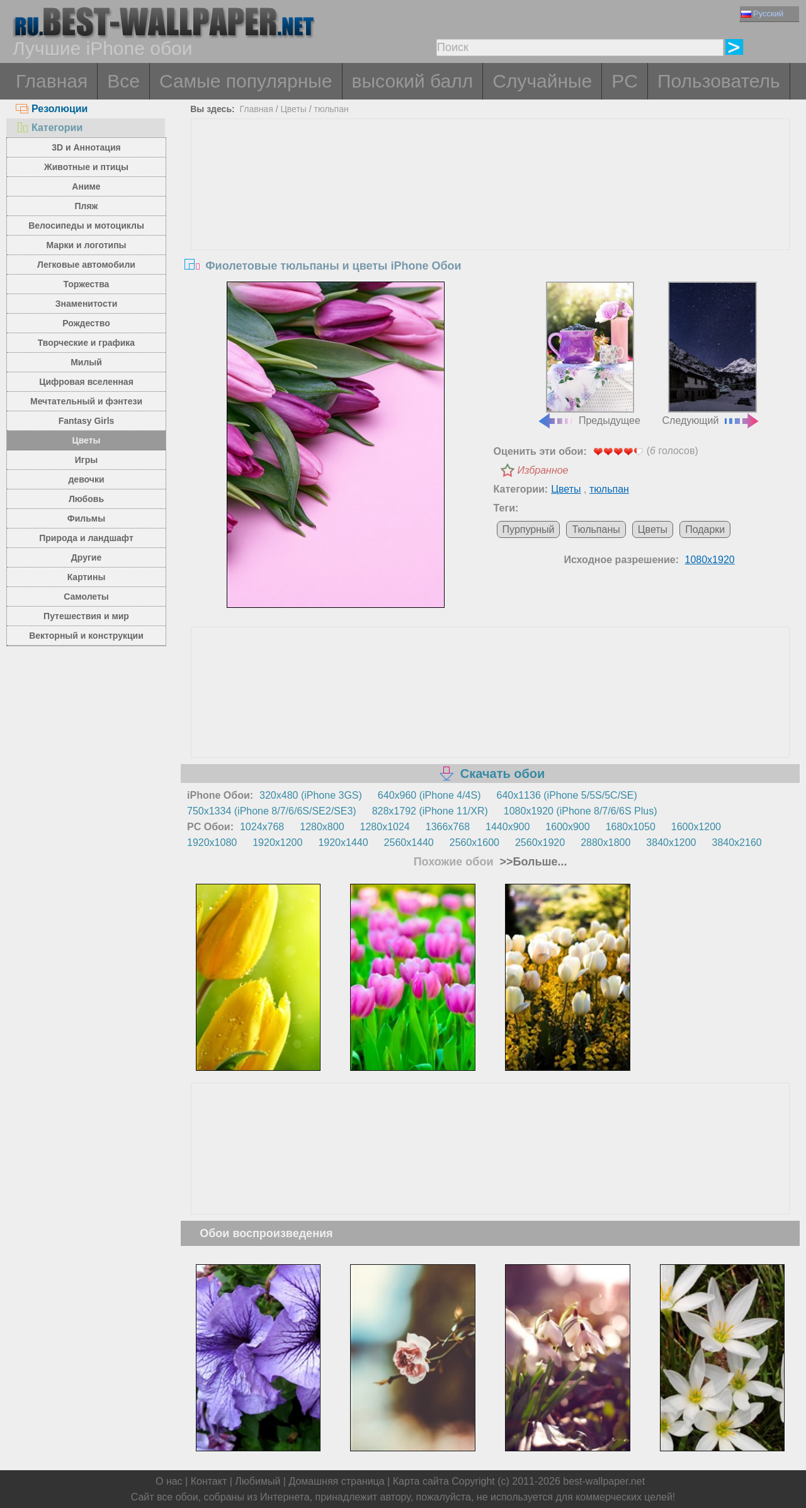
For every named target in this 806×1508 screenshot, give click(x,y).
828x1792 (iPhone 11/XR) (430, 811)
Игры (86, 460)
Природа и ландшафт (86, 538)
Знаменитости (86, 304)
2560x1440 (409, 842)
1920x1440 (343, 842)
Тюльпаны (596, 529)
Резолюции (52, 108)
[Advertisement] (490, 213)
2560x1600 (474, 842)
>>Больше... (532, 861)
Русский (762, 13)
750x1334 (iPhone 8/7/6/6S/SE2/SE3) (271, 811)
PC (624, 81)
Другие (86, 557)
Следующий (711, 354)
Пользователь (718, 81)
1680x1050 (631, 826)
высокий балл (413, 81)
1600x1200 (696, 826)
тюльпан (331, 109)
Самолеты (86, 596)
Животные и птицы (86, 167)
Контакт (209, 1481)
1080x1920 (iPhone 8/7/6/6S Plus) (580, 811)
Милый (86, 362)
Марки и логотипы (86, 245)
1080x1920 (710, 559)
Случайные (542, 81)
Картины (86, 577)
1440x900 (507, 826)
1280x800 (322, 826)
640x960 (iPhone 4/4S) (429, 795)
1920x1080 (212, 842)
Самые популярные (245, 81)
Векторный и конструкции (86, 636)
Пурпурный (528, 529)
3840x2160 (737, 842)
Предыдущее (588, 354)
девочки (86, 479)
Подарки (705, 529)
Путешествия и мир (86, 616)
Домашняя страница (336, 1481)
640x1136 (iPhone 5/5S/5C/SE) (567, 795)
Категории (49, 127)
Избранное (543, 470)
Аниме (86, 186)
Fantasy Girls (87, 421)
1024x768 (262, 826)
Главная (52, 81)
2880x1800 (605, 842)
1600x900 (567, 826)
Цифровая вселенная (86, 382)
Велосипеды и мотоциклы (86, 225)
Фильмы (86, 518)
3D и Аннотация (86, 147)
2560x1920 (540, 842)
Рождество (86, 323)
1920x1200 (277, 842)
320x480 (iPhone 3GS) (310, 795)
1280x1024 (385, 826)
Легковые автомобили (86, 265)
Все (123, 81)
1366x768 (448, 826)
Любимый (257, 1481)
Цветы (86, 440)
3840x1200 (671, 842)
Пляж (86, 206)
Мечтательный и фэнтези (86, 401)
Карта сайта (421, 1481)
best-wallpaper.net (604, 1481)
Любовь (86, 499)
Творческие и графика (86, 343)
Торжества (87, 284)
